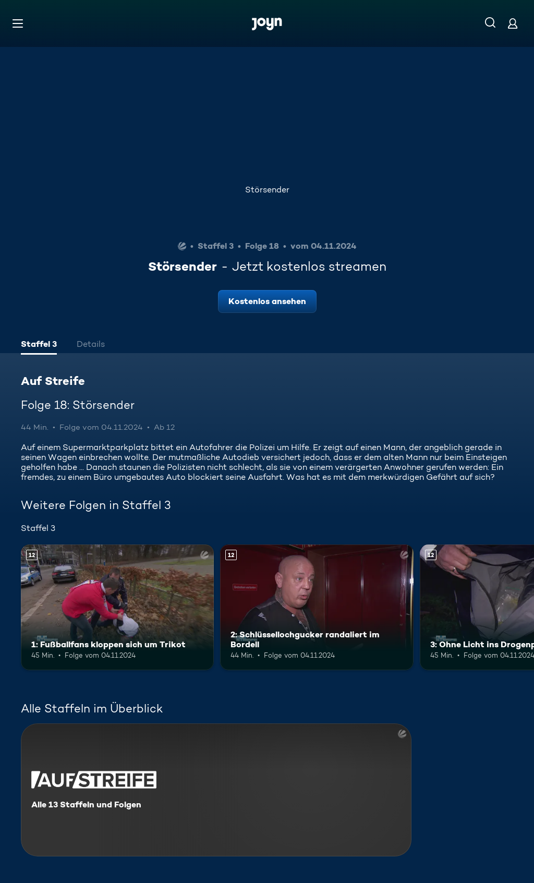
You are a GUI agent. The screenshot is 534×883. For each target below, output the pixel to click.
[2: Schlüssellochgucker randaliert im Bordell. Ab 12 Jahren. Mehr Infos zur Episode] (316, 607)
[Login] (512, 23)
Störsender (267, 190)
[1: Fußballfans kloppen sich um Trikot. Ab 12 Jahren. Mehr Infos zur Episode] (117, 607)
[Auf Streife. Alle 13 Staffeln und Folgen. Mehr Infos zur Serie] (216, 789)
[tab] (39, 345)
